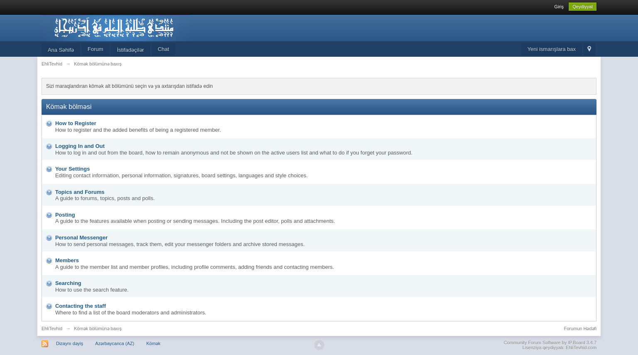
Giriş (559, 6)
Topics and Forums (80, 192)
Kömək (153, 343)
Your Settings (72, 169)
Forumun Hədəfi (580, 328)
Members (67, 260)
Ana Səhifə (61, 50)
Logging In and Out (80, 146)
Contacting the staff (80, 306)
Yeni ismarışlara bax (552, 49)
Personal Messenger (81, 237)
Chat (163, 49)
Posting (65, 215)
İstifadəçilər (130, 50)
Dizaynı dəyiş (69, 343)
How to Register (75, 123)
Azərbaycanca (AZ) (114, 343)
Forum (95, 49)
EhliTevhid (52, 328)
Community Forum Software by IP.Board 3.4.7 (550, 342)
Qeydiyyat (582, 6)
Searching (68, 283)
